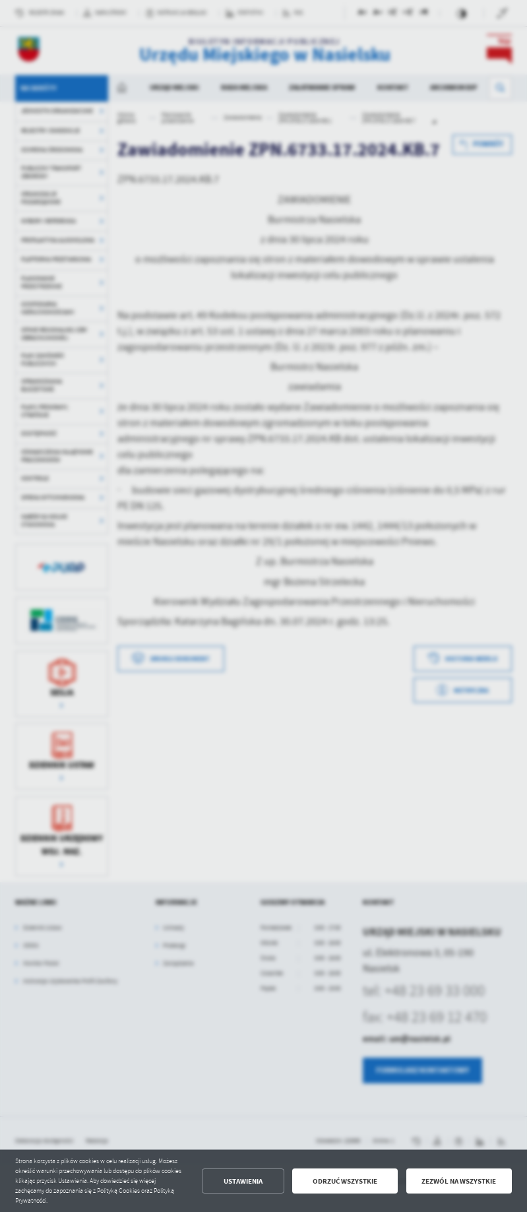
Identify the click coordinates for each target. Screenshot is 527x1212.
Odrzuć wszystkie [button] (345, 1181)
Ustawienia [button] (243, 1181)
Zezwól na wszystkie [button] (458, 1181)
